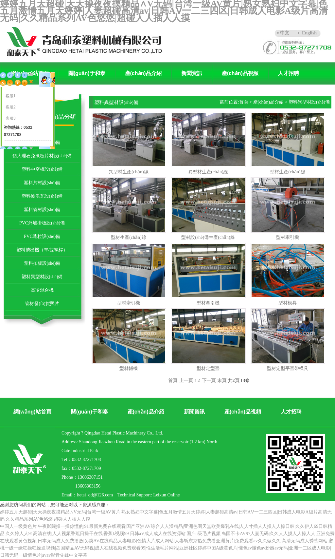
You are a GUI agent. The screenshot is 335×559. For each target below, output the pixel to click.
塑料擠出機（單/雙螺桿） (42, 249)
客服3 (11, 118)
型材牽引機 (287, 237)
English (309, 32)
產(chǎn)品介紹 (143, 73)
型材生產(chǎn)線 (287, 171)
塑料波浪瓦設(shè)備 (42, 196)
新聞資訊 (191, 73)
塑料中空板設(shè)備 (42, 169)
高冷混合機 (42, 290)
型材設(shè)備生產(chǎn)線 (208, 237)
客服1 (11, 96)
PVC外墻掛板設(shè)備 (42, 223)
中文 (284, 32)
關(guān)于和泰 (86, 73)
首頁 (243, 102)
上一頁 (186, 380)
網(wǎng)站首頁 (32, 411)
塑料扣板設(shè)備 (42, 263)
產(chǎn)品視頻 (240, 73)
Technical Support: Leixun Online (148, 494)
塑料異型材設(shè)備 (42, 276)
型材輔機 (128, 368)
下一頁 (209, 380)
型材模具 (287, 302)
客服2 (11, 107)
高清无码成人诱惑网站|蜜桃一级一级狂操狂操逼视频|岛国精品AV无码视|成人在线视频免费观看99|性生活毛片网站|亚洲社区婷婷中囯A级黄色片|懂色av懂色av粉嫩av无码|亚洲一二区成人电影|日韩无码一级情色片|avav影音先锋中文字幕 (166, 548)
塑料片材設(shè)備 (42, 182)
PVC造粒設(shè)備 (42, 236)
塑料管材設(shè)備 (42, 209)
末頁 (221, 380)
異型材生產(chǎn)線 (129, 171)
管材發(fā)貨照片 (42, 303)
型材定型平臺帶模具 (287, 368)
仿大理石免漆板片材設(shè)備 (42, 155)
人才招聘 (288, 73)
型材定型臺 (208, 368)
